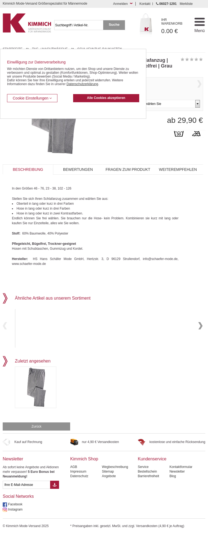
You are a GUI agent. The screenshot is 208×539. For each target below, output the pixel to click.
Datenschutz (79, 480)
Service (143, 471)
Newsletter (13, 463)
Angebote (109, 480)
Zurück (36, 430)
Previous (5, 327)
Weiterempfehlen (178, 169)
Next (199, 89)
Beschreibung (28, 169)
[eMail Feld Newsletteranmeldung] (26, 489)
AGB (73, 471)
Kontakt (145, 3)
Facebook (15, 508)
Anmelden (120, 4)
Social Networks (18, 500)
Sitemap (108, 475)
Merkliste (186, 3)
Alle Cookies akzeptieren (106, 98)
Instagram (15, 513)
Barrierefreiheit (148, 480)
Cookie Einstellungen (32, 98)
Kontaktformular (181, 471)
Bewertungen (78, 169)
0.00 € (174, 26)
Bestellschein (147, 475)
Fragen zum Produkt (128, 169)
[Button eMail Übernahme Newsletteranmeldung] (54, 489)
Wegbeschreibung (115, 471)
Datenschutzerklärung (82, 84)
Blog (173, 480)
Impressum (78, 475)
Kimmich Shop (84, 463)
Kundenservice (152, 463)
